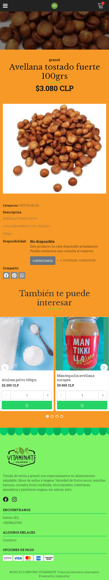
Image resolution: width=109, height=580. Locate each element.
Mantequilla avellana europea (75, 377)
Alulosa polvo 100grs (19, 380)
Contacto (10, 540)
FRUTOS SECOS (29, 205)
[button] (47, 416)
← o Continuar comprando (76, 260)
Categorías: (10, 205)
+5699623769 (12, 523)
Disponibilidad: (14, 241)
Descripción (12, 212)
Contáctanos (43, 261)
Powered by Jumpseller (54, 576)
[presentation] (5, 367)
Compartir (11, 268)
